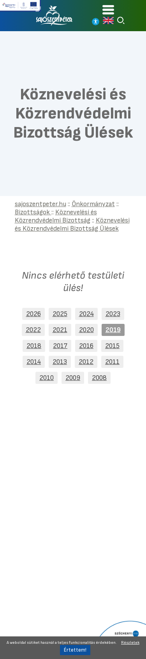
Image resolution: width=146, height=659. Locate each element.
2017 (60, 346)
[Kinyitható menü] (108, 9)
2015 (112, 346)
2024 (86, 314)
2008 (99, 378)
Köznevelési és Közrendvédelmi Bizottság (56, 216)
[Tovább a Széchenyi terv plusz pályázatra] (20, 6)
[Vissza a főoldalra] (54, 15)
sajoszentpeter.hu (40, 204)
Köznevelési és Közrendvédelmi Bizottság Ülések (72, 224)
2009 (72, 378)
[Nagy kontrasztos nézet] (95, 21)
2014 (33, 362)
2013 (60, 362)
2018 (33, 346)
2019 (113, 330)
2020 (86, 330)
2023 (113, 314)
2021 (60, 330)
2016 (86, 346)
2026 (33, 314)
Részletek (130, 642)
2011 (112, 362)
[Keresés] (121, 20)
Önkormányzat (93, 204)
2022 (33, 330)
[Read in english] (108, 20)
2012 (86, 362)
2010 (46, 378)
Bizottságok (33, 212)
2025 (60, 314)
